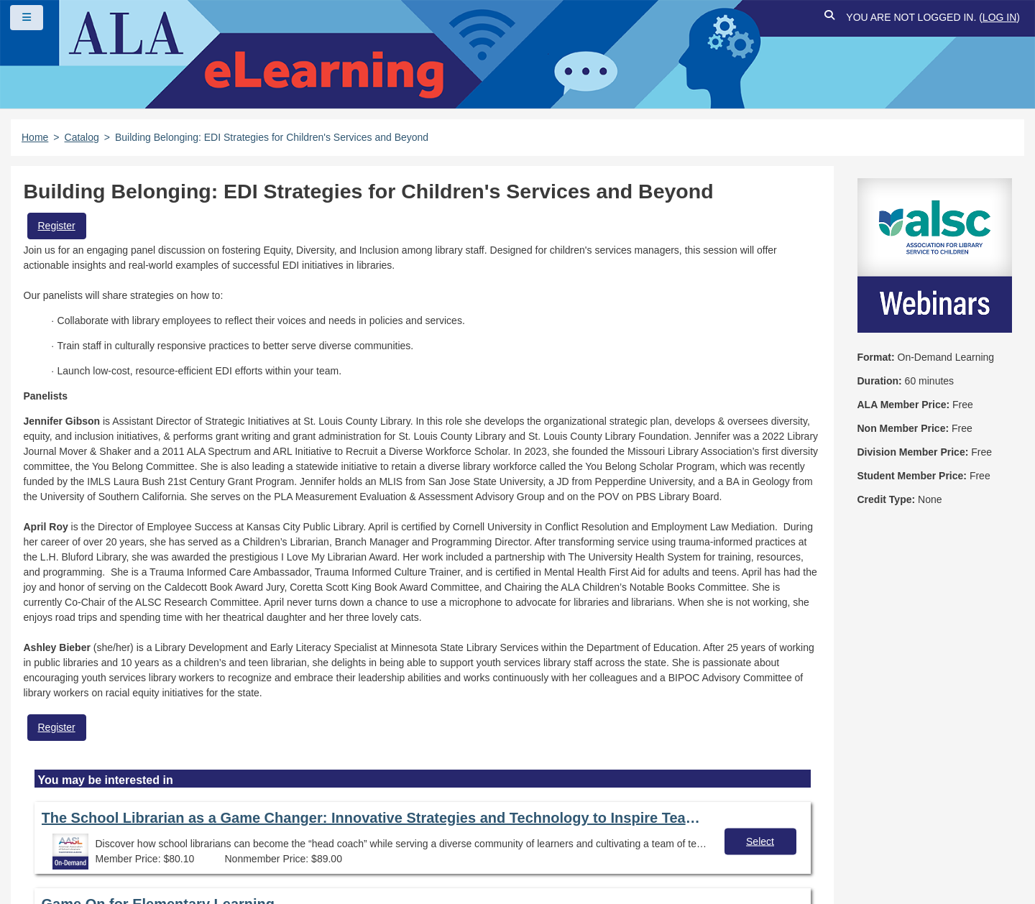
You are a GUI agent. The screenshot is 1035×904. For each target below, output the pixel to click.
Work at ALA (143, 851)
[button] (829, 17)
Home (35, 137)
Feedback (59, 851)
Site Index (562, 825)
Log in (999, 17)
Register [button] (56, 225)
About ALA (230, 851)
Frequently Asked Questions (104, 825)
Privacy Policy (367, 825)
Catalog (82, 137)
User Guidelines (470, 825)
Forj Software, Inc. (187, 871)
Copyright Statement (252, 825)
